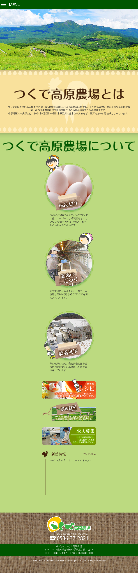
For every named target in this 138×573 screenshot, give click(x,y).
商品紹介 (69, 184)
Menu (69, 4)
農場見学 (69, 332)
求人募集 (69, 436)
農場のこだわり (69, 260)
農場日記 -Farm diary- (69, 411)
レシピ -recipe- (69, 389)
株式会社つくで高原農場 (69, 524)
